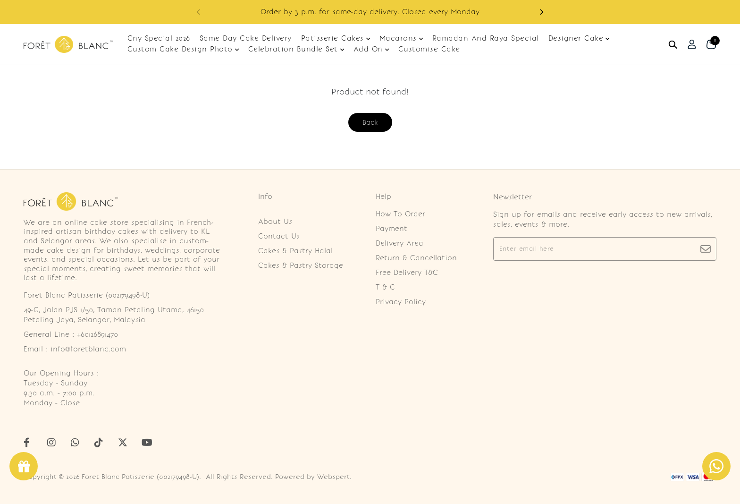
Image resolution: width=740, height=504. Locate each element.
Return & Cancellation (416, 258)
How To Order (400, 214)
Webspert (333, 477)
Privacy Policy (401, 302)
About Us (275, 221)
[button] (541, 12)
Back (370, 122)
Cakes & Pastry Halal (295, 251)
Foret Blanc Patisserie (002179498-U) (140, 477)
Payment (391, 228)
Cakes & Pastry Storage (300, 265)
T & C (385, 287)
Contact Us (279, 236)
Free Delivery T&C (407, 272)
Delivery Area (399, 243)
